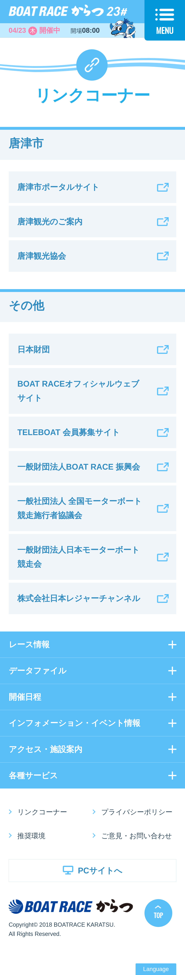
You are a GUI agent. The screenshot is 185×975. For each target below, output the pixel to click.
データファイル (37, 670)
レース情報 (29, 644)
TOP (158, 915)
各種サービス (33, 775)
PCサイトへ (100, 870)
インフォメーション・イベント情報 (74, 723)
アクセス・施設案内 (45, 749)
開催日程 (25, 696)
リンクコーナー (42, 812)
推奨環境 (31, 836)
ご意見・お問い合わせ (136, 836)
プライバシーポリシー (136, 812)
